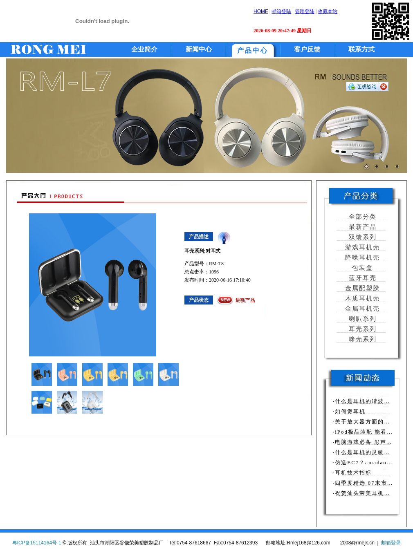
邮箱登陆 (281, 11)
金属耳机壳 (361, 308)
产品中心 (252, 50)
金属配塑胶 (361, 288)
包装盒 (361, 267)
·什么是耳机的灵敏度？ (364, 452)
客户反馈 (307, 49)
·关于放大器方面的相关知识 (371, 422)
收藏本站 (327, 11)
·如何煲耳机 (349, 411)
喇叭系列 (361, 319)
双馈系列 (361, 237)
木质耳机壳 (361, 298)
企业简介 (144, 49)
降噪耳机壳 (361, 257)
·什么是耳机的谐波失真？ (367, 401)
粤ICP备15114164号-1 (36, 543)
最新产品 (361, 227)
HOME (261, 11)
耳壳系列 (361, 329)
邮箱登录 (391, 543)
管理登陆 (304, 11)
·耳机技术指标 (352, 473)
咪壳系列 (361, 339)
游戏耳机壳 (361, 247)
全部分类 (361, 216)
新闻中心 (199, 49)
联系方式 (361, 49)
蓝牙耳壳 (361, 278)
